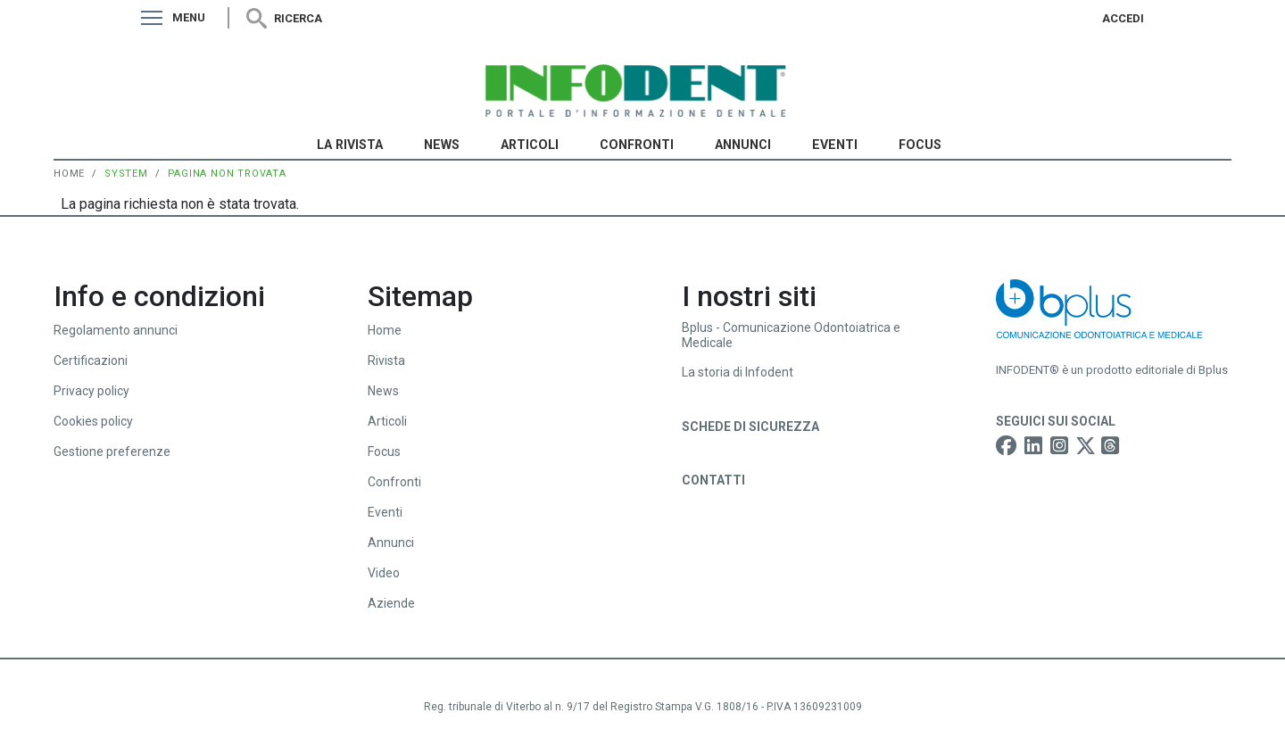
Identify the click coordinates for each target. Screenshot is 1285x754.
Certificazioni (91, 360)
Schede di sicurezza (750, 426)
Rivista (386, 360)
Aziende (391, 603)
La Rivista (350, 144)
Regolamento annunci (116, 330)
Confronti (637, 144)
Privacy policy (91, 391)
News (442, 144)
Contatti (713, 480)
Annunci (743, 144)
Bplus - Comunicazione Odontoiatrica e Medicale (791, 335)
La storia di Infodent (737, 372)
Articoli (530, 144)
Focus (920, 144)
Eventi (835, 144)
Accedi (1123, 18)
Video (384, 573)
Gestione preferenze (112, 451)
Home (69, 173)
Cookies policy (93, 421)
